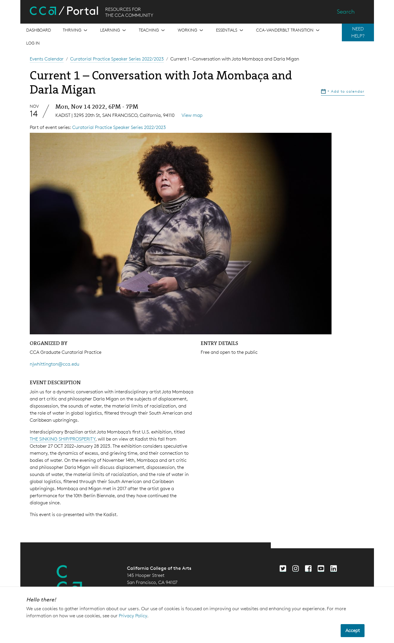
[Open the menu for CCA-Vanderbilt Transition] (288, 30)
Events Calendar (47, 59)
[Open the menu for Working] (191, 30)
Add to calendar (343, 91)
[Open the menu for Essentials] (230, 30)
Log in (33, 42)
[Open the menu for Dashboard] (38, 30)
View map (192, 115)
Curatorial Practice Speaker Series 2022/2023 (117, 59)
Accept (352, 630)
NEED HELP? (358, 32)
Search (346, 11)
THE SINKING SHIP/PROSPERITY (62, 439)
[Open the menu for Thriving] (75, 30)
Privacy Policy (133, 616)
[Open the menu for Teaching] (152, 30)
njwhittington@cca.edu (54, 364)
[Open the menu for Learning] (113, 30)
